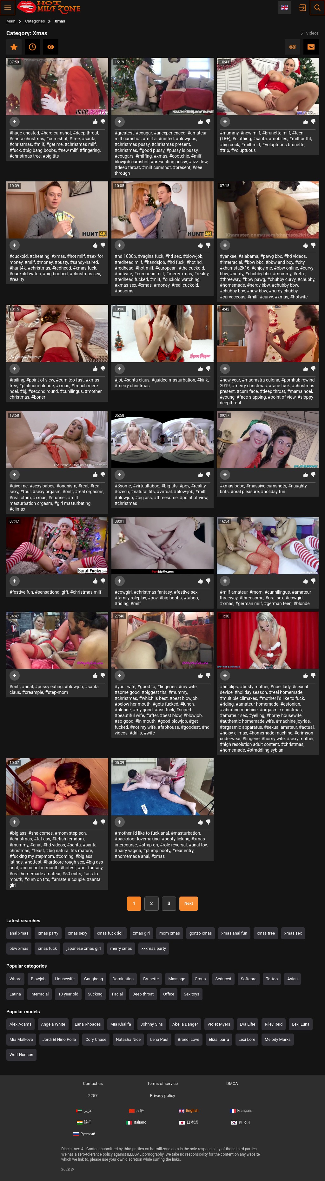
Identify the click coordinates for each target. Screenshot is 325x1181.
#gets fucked (165, 704)
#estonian (290, 704)
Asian (292, 978)
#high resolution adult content (249, 744)
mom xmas (169, 933)
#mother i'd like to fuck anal (142, 833)
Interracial (39, 994)
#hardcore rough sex (63, 862)
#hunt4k (18, 268)
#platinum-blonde (36, 385)
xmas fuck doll (110, 933)
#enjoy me (261, 268)
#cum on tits (36, 879)
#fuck (15, 150)
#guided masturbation (173, 379)
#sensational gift (51, 592)
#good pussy (151, 150)
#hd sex (173, 256)
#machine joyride (293, 721)
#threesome (166, 497)
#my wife (188, 686)
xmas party (48, 933)
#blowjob (124, 497)
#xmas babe (232, 485)
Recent (32, 46)
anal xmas (19, 933)
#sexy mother (300, 738)
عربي (84, 1110)
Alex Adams (20, 1024)
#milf (39, 144)
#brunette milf (276, 132)
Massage (176, 978)
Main (11, 21)
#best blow (171, 715)
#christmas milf (80, 144)
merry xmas (121, 948)
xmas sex (293, 933)
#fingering (90, 150)
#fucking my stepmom (32, 856)
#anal (27, 686)
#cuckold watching (181, 279)
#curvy (266, 296)
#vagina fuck (150, 256)
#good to (146, 686)
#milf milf (250, 144)
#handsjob (154, 262)
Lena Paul (159, 1039)
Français (241, 1110)
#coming (64, 856)
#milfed (166, 138)
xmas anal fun (234, 933)
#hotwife (123, 273)
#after (152, 715)
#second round (43, 391)
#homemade (232, 285)
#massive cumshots (266, 485)
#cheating (40, 256)
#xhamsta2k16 (234, 268)
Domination (123, 978)
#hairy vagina (128, 850)
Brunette (151, 978)
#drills (135, 732)
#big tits (51, 156)
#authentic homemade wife (247, 721)
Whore (15, 978)
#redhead (61, 268)
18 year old (68, 994)
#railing (17, 379)
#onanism (66, 485)
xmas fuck (47, 948)
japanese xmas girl (83, 948)
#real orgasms (89, 491)
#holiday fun (273, 491)
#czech (122, 491)
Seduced (223, 978)
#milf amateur (234, 592)
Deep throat (143, 994)
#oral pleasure (245, 491)
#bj (23, 391)
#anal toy (198, 844)
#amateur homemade (257, 704)
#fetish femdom (68, 838)
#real (83, 485)
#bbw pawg (253, 279)
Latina (15, 994)
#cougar (144, 132)
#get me (54, 144)
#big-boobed (55, 273)
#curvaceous (233, 296)
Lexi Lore (247, 1039)
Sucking (95, 994)
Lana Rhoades (88, 1024)
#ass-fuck (164, 709)
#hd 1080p (125, 256)
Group (200, 978)
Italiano (136, 1122)
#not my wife (143, 727)
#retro (299, 273)
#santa (89, 138)
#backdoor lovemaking (137, 838)
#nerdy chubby (283, 290)
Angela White (53, 1024)
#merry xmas (179, 273)
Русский (84, 1134)
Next (188, 903)
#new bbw (257, 290)
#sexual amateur (280, 727)
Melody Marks (278, 1039)
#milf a (150, 138)
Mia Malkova (21, 1039)
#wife (149, 732)
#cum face (247, 391)
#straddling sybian (265, 750)
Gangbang (93, 978)
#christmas (21, 144)
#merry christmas (132, 385)
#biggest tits (154, 692)
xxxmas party (154, 948)
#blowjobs (186, 138)
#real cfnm (20, 497)
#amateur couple (68, 879)
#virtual (164, 491)
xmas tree (266, 933)
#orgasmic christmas (281, 709)
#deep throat (85, 132)
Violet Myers (219, 1024)
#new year (230, 379)
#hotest (68, 867)
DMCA (232, 1083)
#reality (17, 279)
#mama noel (299, 391)
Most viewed (50, 46)
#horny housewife (284, 715)
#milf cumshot (156, 167)
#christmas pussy (132, 144)
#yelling (256, 715)
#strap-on (148, 844)
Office (168, 994)
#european (165, 268)
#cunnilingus (277, 592)
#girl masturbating (72, 503)
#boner (38, 397)
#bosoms (124, 290)
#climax (17, 509)
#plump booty (156, 850)
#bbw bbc (253, 262)
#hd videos (295, 256)
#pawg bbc (271, 256)
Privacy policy (162, 1095)
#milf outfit (300, 138)
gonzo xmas (200, 933)
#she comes (41, 833)
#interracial (231, 262)
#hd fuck (175, 262)
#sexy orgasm (47, 491)
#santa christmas (27, 138)
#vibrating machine (239, 709)
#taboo (191, 597)
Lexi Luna (300, 1024)
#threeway (230, 279)
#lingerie (251, 738)
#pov (184, 485)
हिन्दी (84, 1122)
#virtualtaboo (146, 485)
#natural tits (143, 491)
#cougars (124, 156)
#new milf (68, 150)
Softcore (248, 978)
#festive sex (185, 592)
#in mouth (146, 721)
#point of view (40, 379)
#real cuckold (184, 285)
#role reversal (173, 844)
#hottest (33, 862)
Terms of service (162, 1083)
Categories (35, 21)
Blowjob (38, 978)
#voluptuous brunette (283, 144)
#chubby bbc (258, 273)
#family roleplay (130, 597)
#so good (124, 721)
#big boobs (171, 597)
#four (25, 491)
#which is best (153, 698)
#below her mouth (132, 704)
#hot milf (76, 256)
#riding (122, 603)
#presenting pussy (169, 161)
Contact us (93, 1083)
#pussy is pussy (182, 150)
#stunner (57, 497)
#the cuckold (191, 268)
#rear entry (183, 850)
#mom (255, 592)
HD (311, 46)
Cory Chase (95, 1039)
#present (181, 167)
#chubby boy (232, 290)
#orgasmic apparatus (241, 727)
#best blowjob (184, 698)
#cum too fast (70, 379)
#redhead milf (128, 262)
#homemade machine (270, 732)
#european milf (149, 273)
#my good (143, 709)
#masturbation (185, 833)
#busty (61, 262)
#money (45, 262)
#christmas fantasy (153, 592)
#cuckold (19, 256)
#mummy (229, 132)
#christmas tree (25, 156)
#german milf (248, 603)
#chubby (306, 279)
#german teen (278, 603)
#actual (306, 727)
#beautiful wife (129, 715)
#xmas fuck (84, 268)
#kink (202, 379)
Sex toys (191, 994)
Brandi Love (188, 1039)
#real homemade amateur (35, 873)
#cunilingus (71, 391)
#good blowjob (172, 721)
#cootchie (179, 156)
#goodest (190, 727)
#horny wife (273, 738)
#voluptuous (243, 150)
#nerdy (236, 273)
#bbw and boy (279, 262)
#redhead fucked (131, 279)
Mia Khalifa (120, 1024)
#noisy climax (233, 732)
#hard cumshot (56, 132)
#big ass (143, 497)
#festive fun (21, 592)
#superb (184, 709)
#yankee (228, 256)
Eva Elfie (247, 1024)
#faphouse (168, 727)
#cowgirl (123, 592)
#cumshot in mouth (39, 867)
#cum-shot (56, 138)
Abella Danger (185, 1024)
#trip (224, 150)
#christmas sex (85, 273)
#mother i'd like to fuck (281, 698)
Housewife (65, 978)
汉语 (136, 1110)
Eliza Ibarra (219, 1039)
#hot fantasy (90, 867)
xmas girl (141, 933)
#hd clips (229, 686)
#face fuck (279, 385)
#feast (37, 850)
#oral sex (274, 597)
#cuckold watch (25, 273)
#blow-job (192, 256)
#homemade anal (132, 856)
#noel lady (280, 686)
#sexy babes (42, 485)
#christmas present (171, 144)
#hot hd (194, 262)
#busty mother (254, 686)
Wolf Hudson (21, 1054)
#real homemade (285, 692)
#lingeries (166, 686)
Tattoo (272, 978)
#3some (123, 485)
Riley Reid (273, 1024)
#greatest (124, 132)
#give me (19, 485)
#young (227, 397)
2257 (92, 1095)
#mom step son (70, 833)
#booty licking (175, 838)
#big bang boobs (39, 150)
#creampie (32, 692)
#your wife (125, 686)
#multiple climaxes (238, 698)
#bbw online (286, 268)
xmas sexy (77, 933)
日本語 (188, 1122)
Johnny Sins (152, 1024)
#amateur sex (233, 715)
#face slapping (251, 397)
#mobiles (278, 138)
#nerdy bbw (258, 285)
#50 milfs (72, 873)
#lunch (187, 704)
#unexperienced (170, 132)
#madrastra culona (260, 379)
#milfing (144, 156)
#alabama (248, 256)
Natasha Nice (128, 1039)
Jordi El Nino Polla (59, 1039)
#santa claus (136, 379)
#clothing (241, 138)
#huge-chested (24, 132)
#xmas (160, 156)
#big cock (229, 144)
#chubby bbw (285, 285)
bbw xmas (19, 948)
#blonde (302, 603)
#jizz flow (198, 161)
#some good (127, 692)
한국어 (240, 1122)
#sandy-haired (84, 262)
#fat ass (42, 838)
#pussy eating (49, 686)
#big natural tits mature (69, 850)
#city (300, 262)
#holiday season (251, 692)
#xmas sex (125, 285)
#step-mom (56, 692)
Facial (117, 994)
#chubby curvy (281, 279)
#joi (118, 379)
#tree (75, 138)
